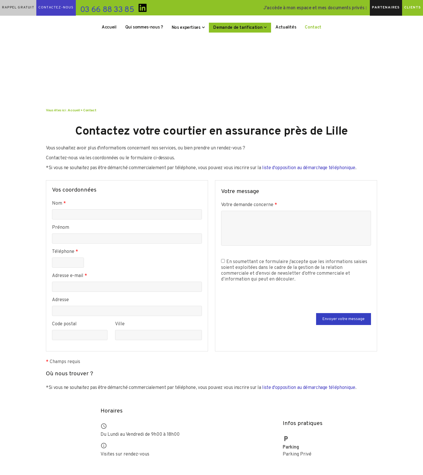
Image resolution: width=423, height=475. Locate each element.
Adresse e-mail (69, 276)
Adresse (60, 300)
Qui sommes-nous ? (144, 27)
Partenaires (386, 7)
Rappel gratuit (18, 7)
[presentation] (265, 301)
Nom (59, 203)
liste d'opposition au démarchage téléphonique (308, 168)
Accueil (109, 27)
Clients (412, 7)
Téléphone (65, 252)
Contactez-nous (56, 7)
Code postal (64, 324)
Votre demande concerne (249, 205)
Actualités (285, 27)
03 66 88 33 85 (107, 10)
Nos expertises (186, 28)
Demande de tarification (237, 28)
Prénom (60, 228)
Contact (313, 27)
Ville (120, 324)
